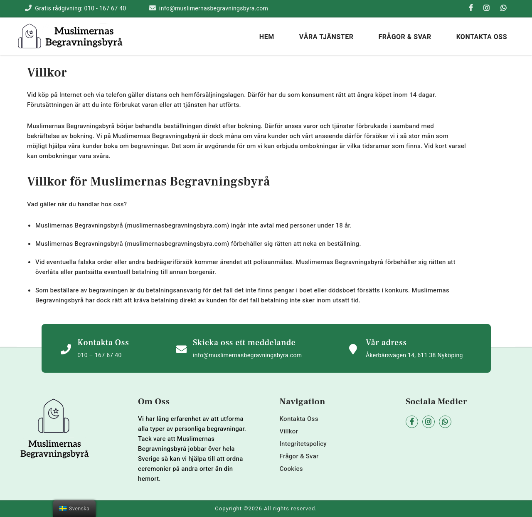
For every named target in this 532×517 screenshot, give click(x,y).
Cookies (291, 468)
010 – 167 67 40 (99, 355)
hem (266, 37)
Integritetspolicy (303, 443)
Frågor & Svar (404, 37)
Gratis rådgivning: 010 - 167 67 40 (80, 8)
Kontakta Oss (481, 37)
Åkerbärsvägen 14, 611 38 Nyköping (414, 355)
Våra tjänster (326, 37)
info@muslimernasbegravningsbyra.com (213, 8)
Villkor (289, 431)
